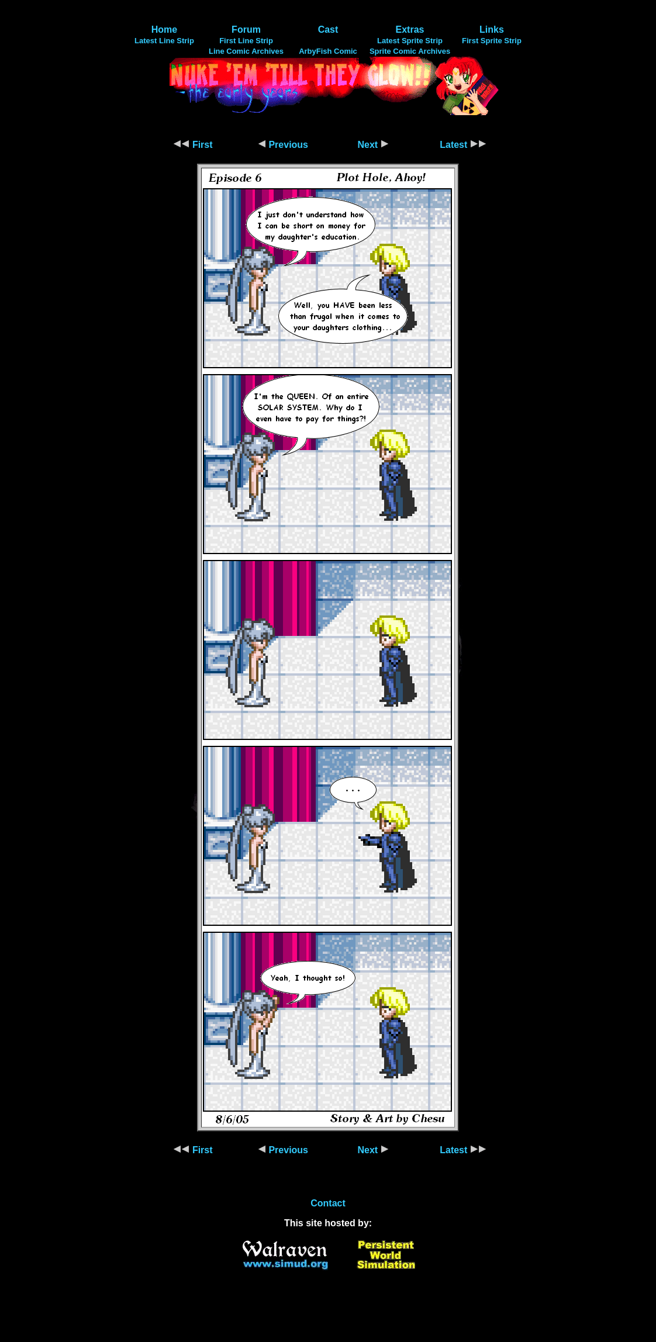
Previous (283, 145)
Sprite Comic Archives (410, 51)
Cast (328, 29)
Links (491, 29)
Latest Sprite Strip (410, 40)
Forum (246, 29)
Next (372, 145)
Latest (463, 145)
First (192, 145)
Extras (410, 29)
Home (164, 29)
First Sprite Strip (492, 40)
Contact (328, 1203)
